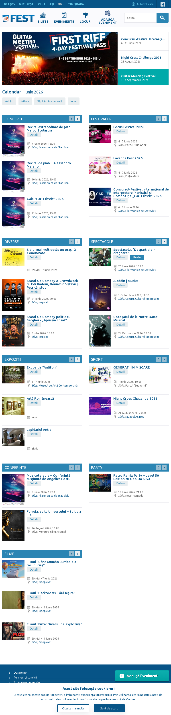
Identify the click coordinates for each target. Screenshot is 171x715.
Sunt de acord (109, 708)
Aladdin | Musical (126, 280)
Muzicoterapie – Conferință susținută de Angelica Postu (48, 477)
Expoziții (12, 359)
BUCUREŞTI (27, 4)
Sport (97, 359)
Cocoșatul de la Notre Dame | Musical (136, 318)
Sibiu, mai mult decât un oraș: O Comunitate (51, 251)
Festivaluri (101, 119)
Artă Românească (40, 398)
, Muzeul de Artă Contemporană (54, 385)
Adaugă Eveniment (139, 676)
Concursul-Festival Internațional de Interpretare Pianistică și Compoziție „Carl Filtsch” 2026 (141, 193)
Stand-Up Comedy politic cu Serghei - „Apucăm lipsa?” (48, 318)
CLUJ (41, 4)
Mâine (25, 101)
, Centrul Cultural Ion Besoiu (138, 298)
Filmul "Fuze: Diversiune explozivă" (54, 624)
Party (96, 467)
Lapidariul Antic (39, 429)
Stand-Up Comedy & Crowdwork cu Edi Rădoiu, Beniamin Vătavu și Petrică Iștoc (53, 284)
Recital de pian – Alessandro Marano (49, 164)
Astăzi (9, 101)
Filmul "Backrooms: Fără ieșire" (51, 593)
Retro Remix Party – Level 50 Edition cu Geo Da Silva (136, 477)
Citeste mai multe (73, 708)
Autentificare (142, 4)
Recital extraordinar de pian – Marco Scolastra (50, 128)
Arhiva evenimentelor (27, 682)
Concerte (13, 119)
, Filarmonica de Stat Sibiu (50, 147)
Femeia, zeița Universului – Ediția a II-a (54, 513)
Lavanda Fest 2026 (128, 158)
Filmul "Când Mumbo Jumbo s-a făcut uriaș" (51, 563)
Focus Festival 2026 (128, 127)
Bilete (137, 257)
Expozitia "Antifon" (42, 367)
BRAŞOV (9, 4)
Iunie (74, 101)
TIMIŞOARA (76, 4)
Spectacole (102, 241)
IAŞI (51, 4)
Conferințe (15, 467)
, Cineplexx (41, 582)
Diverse (11, 241)
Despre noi (20, 672)
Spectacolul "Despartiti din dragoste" (134, 251)
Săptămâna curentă (50, 101)
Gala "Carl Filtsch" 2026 (45, 199)
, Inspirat (40, 302)
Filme (9, 554)
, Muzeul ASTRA (131, 416)
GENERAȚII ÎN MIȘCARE (131, 367)
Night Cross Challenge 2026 (135, 398)
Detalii (34, 134)
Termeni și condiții (25, 677)
